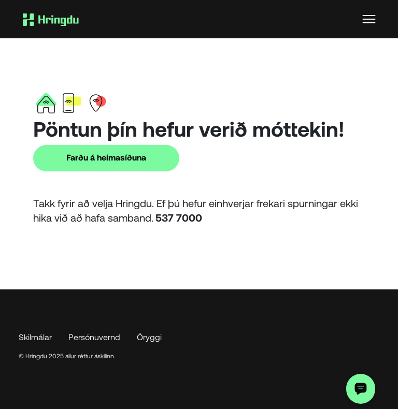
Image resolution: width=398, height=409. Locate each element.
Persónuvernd (94, 337)
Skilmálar (35, 337)
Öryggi (149, 337)
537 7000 (178, 217)
